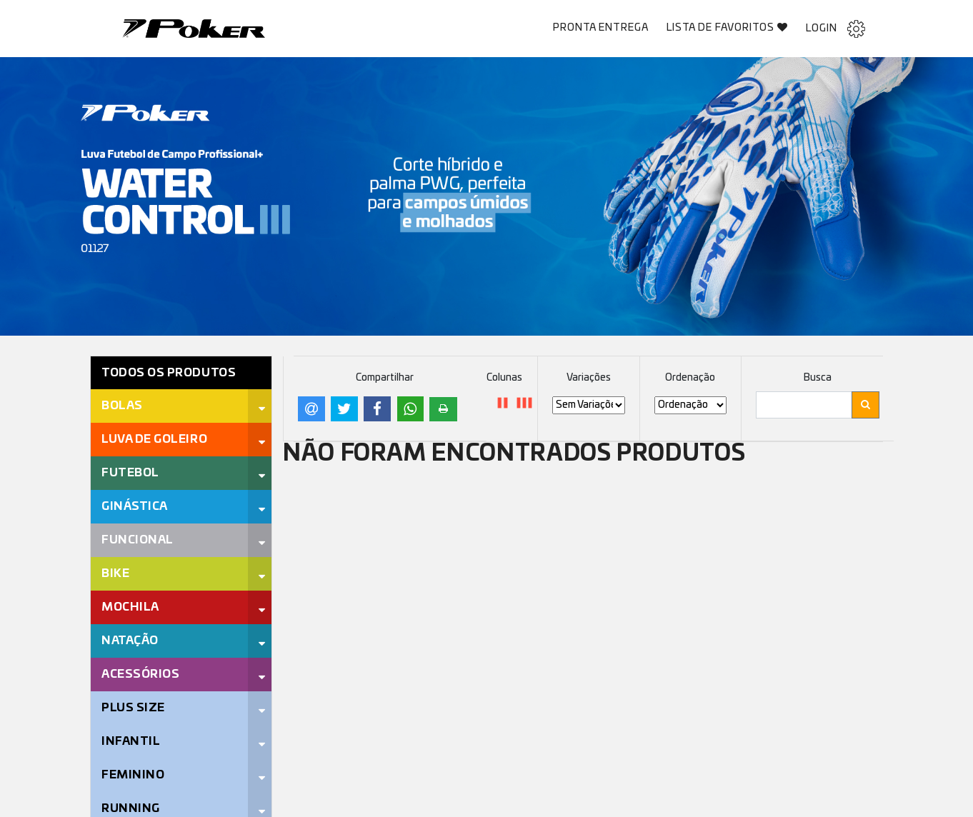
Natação (130, 640)
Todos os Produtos (168, 373)
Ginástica (134, 506)
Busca (818, 378)
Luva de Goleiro (154, 439)
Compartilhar (385, 378)
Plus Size (133, 707)
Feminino (132, 775)
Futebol (130, 472)
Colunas (504, 378)
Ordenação (690, 378)
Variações (589, 378)
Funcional (137, 540)
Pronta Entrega (601, 28)
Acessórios (140, 674)
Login (835, 29)
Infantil (130, 741)
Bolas (122, 405)
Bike (115, 573)
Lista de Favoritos (728, 27)
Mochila (130, 607)
